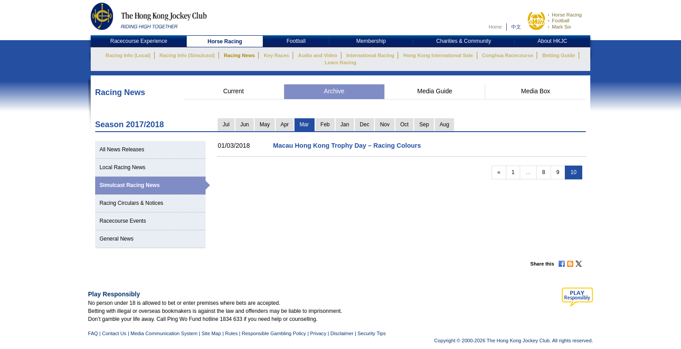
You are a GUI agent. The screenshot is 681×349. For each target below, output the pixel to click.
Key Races (276, 55)
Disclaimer (341, 333)
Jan (344, 124)
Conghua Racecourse (508, 55)
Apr (285, 124)
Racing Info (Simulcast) (187, 55)
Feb (325, 124)
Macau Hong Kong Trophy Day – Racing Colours (347, 145)
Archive (334, 91)
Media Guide (434, 91)
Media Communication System (164, 333)
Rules (232, 333)
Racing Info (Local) (127, 55)
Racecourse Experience (138, 41)
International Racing (370, 55)
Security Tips (371, 333)
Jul (226, 124)
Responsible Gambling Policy (274, 333)
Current (233, 91)
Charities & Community (463, 41)
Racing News (239, 55)
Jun (244, 124)
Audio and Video (317, 55)
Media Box (535, 91)
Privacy (318, 333)
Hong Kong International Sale (438, 55)
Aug (444, 124)
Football (560, 20)
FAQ (93, 333)
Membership (371, 41)
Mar (304, 124)
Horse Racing (567, 14)
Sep (424, 124)
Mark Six (561, 26)
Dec (364, 124)
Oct (404, 124)
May (265, 124)
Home (495, 26)
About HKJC (552, 41)
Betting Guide (558, 55)
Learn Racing (341, 62)
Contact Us (114, 333)
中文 (516, 26)
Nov (384, 124)
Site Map (211, 333)
